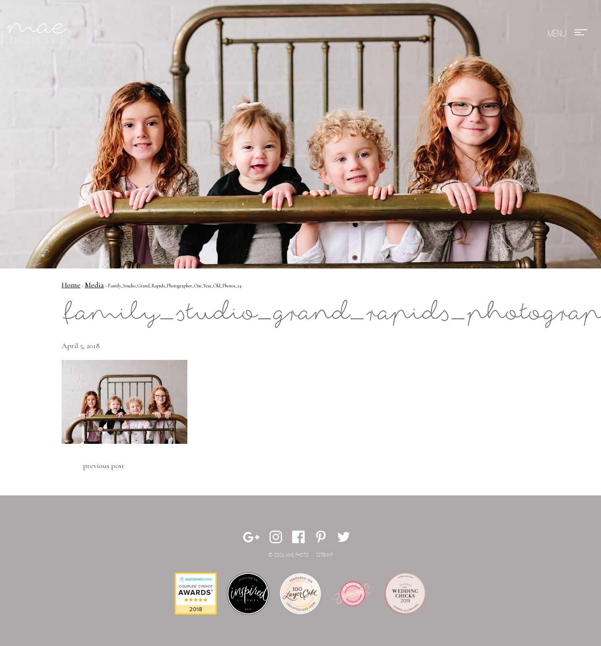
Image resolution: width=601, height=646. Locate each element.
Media (94, 284)
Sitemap (324, 555)
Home (71, 284)
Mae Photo (38, 33)
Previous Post (103, 465)
